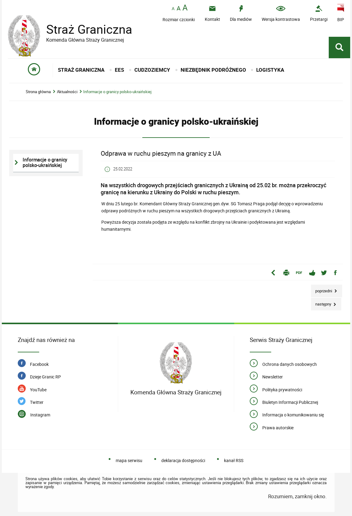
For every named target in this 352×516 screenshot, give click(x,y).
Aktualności (67, 92)
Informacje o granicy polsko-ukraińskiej (117, 92)
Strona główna (38, 92)
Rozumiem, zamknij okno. (297, 496)
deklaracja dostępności (183, 460)
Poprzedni (322, 289)
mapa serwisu (129, 460)
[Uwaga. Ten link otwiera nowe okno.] (319, 13)
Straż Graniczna (84, 29)
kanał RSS (233, 460)
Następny (321, 302)
